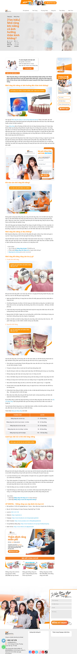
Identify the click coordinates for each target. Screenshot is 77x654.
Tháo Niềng (62, 10)
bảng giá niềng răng (17, 391)
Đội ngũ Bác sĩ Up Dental (18, 26)
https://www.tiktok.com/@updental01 (24, 507)
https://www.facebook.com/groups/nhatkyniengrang (35, 504)
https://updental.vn (17, 495)
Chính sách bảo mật (33, 652)
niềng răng (11, 106)
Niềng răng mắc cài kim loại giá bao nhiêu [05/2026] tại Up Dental (12, 553)
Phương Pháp (44, 10)
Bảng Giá (53, 10)
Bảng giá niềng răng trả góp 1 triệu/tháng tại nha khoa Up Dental (29, 553)
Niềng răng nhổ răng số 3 (21, 478)
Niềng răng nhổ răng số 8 (22, 230)
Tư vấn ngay (28, 48)
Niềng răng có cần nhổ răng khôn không (25, 479)
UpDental (16, 652)
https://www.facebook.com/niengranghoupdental (25, 498)
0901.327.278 (15, 492)
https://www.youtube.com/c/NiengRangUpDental (28, 501)
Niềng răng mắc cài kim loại (14, 232)
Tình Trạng (34, 10)
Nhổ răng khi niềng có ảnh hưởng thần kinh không (25, 100)
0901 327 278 (12, 620)
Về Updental (25, 10)
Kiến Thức (70, 10)
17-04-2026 (40, 26)
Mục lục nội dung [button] (12, 53)
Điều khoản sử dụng (44, 652)
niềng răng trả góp (22, 228)
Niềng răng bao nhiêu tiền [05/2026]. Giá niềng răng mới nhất (46, 553)
